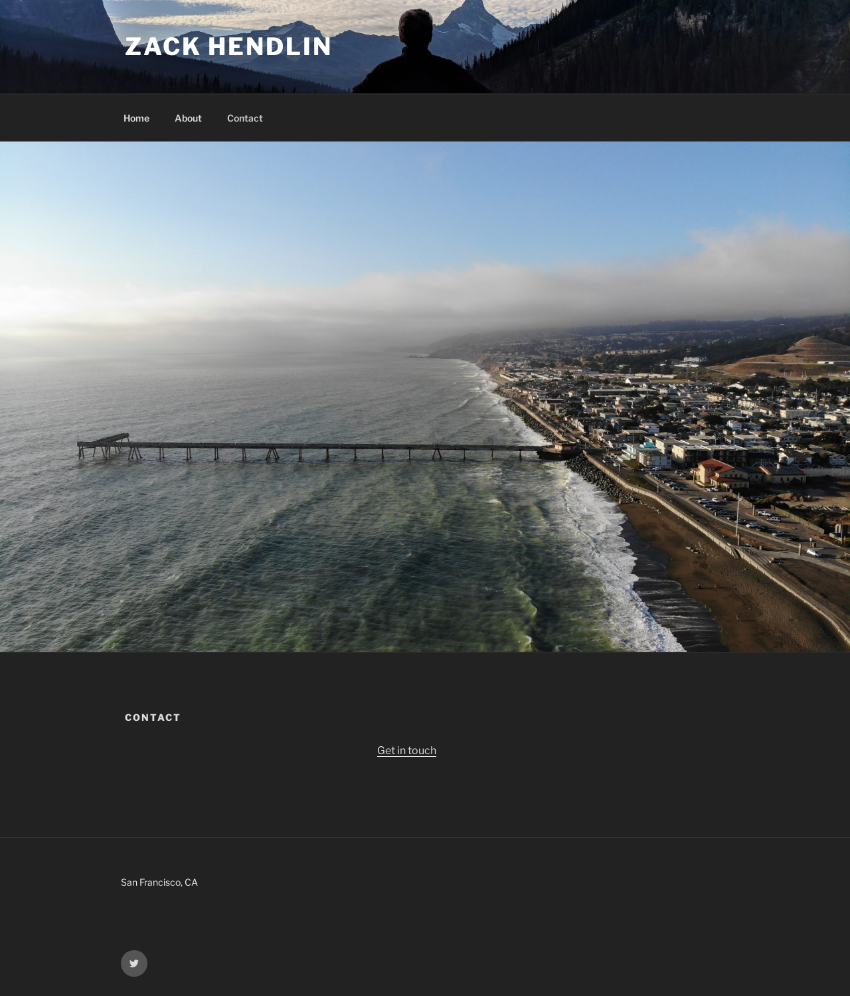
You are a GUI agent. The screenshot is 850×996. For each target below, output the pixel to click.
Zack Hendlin (229, 46)
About (188, 118)
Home (136, 118)
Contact (245, 118)
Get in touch (406, 750)
